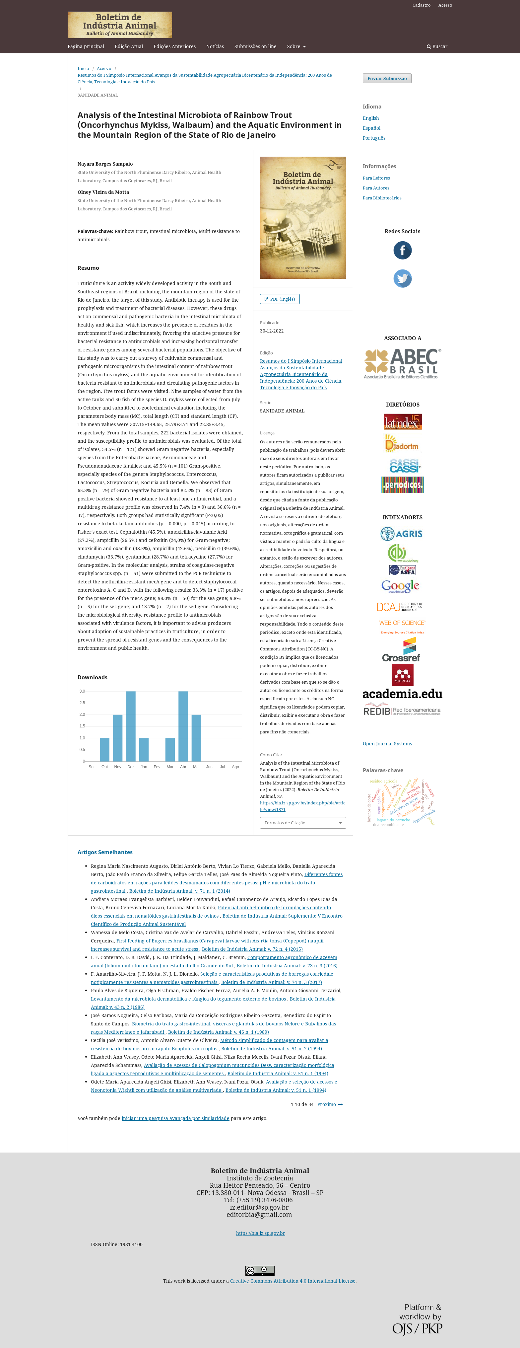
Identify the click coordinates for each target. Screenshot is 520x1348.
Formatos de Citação (285, 823)
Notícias (215, 46)
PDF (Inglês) (282, 299)
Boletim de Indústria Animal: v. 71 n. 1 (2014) (179, 891)
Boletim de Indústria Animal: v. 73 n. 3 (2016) (287, 965)
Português (374, 138)
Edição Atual (129, 46)
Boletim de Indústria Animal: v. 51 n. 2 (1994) (271, 1048)
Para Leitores (376, 178)
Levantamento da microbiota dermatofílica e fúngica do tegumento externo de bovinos (189, 999)
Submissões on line (255, 46)
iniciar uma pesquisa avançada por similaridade (175, 1118)
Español (371, 128)
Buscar (437, 46)
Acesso (445, 5)
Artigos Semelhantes (105, 852)
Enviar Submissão (387, 78)
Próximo (326, 1104)
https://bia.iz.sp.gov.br (260, 1233)
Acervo (104, 68)
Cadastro (422, 5)
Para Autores (376, 188)
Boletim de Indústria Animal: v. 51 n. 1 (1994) (278, 1073)
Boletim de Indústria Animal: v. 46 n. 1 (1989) (218, 1032)
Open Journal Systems (387, 743)
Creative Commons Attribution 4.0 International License (293, 1281)
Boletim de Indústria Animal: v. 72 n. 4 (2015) (252, 949)
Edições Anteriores (175, 46)
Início (83, 68)
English (371, 118)
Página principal (86, 46)
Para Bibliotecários (382, 198)
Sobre (294, 46)
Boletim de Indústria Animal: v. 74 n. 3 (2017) (271, 982)
